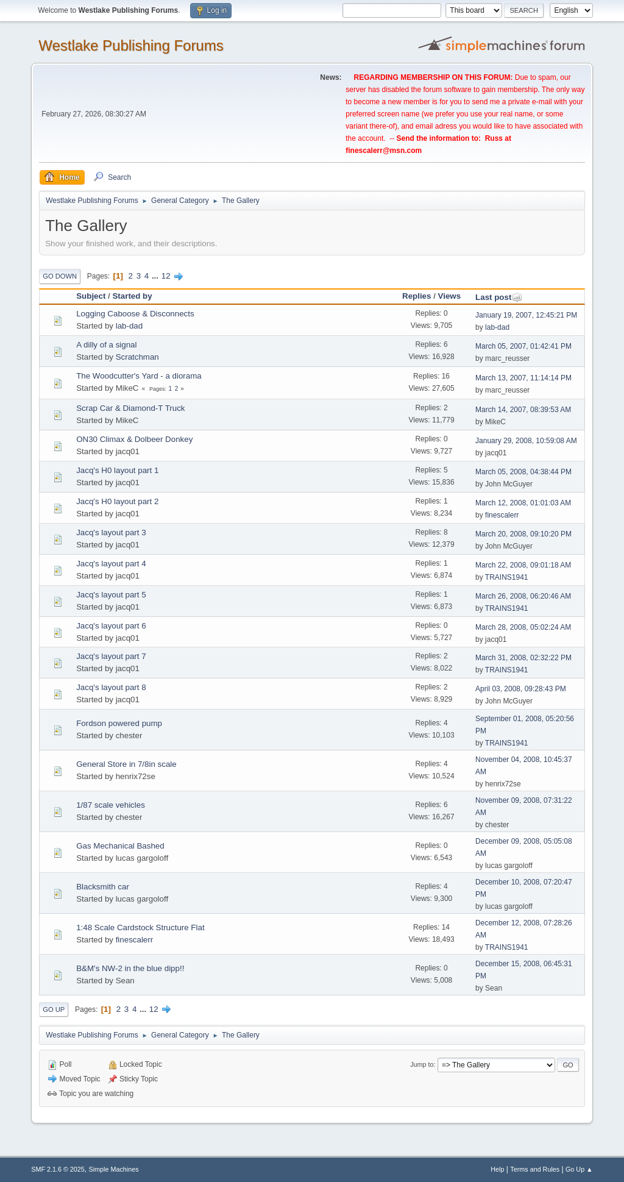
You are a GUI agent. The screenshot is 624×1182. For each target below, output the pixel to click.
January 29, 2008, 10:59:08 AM (526, 440)
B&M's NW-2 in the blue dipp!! (130, 968)
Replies (416, 296)
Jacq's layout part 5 (111, 594)
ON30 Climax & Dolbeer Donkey (134, 439)
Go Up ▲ (579, 1169)
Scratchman (137, 356)
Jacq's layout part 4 (111, 563)
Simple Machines (114, 1169)
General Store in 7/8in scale (126, 764)
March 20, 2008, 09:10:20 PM (523, 534)
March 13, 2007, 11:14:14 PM (523, 378)
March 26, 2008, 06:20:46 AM (523, 596)
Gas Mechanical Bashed (120, 845)
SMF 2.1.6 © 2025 (58, 1169)
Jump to (421, 1064)
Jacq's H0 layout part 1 (117, 470)
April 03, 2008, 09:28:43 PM (520, 689)
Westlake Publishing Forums (130, 45)
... (156, 275)
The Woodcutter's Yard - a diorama (139, 375)
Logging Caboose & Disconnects (135, 313)
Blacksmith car (102, 886)
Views (449, 296)
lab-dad (129, 325)
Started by (132, 296)
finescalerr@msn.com (384, 150)
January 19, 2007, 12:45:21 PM (526, 315)
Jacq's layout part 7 (111, 656)
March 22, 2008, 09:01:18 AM (523, 565)
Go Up (54, 1009)
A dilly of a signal (106, 344)
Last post (498, 297)
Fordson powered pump (119, 723)
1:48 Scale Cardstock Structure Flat (140, 927)
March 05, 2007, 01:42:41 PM (523, 346)
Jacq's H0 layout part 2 (117, 501)
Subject (90, 296)
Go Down (60, 276)
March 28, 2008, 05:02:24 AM (523, 627)
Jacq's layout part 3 (111, 532)
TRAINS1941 (506, 577)
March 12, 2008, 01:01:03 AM (523, 503)
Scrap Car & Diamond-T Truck (130, 408)
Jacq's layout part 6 (111, 625)
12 (166, 275)
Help (497, 1169)
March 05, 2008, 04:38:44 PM (523, 472)
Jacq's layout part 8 (111, 687)
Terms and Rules (534, 1169)
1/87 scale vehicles (110, 805)
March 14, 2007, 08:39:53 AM (523, 409)
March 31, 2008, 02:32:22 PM (523, 657)
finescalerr (502, 515)
